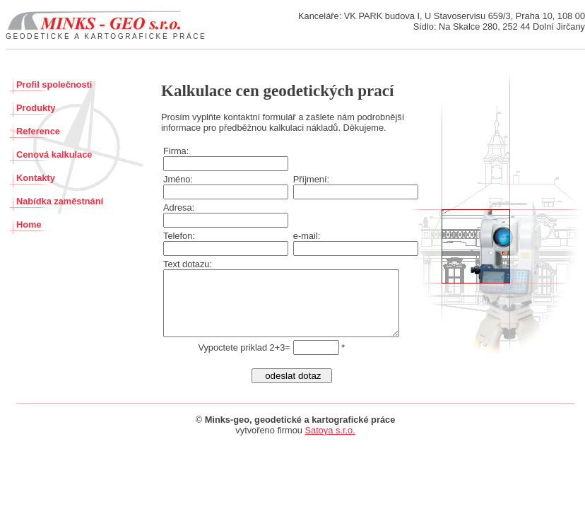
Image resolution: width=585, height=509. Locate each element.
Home (29, 224)
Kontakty (35, 177)
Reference (38, 131)
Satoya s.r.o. (330, 443)
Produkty (35, 108)
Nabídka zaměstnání (59, 201)
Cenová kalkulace (54, 154)
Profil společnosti (54, 84)
